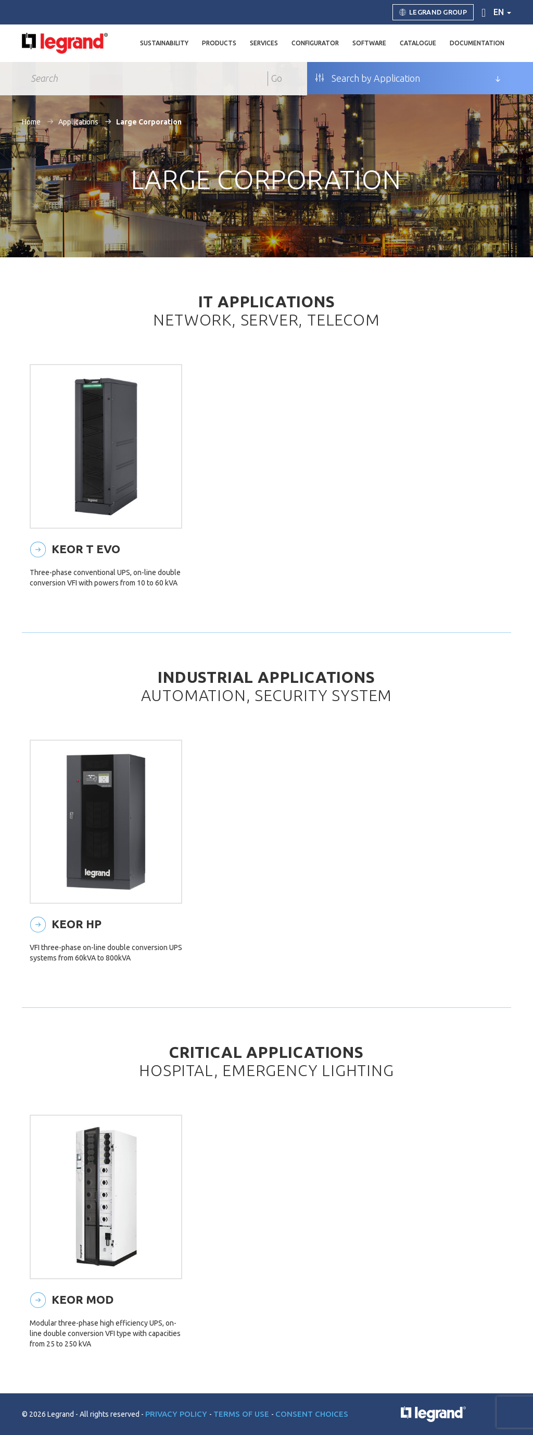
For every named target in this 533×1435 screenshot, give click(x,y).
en (502, 12)
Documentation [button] (477, 43)
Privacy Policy (177, 1413)
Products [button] (219, 43)
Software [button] (369, 43)
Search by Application (367, 78)
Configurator (315, 43)
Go (276, 78)
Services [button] (264, 43)
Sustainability (164, 43)
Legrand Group (433, 12)
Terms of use (242, 1413)
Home (31, 122)
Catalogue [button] (418, 43)
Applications (78, 122)
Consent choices (311, 1413)
